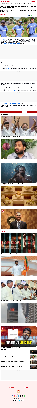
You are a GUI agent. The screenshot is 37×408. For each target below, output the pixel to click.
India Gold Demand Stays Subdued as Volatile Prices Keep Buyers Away (11, 206)
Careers (28, 384)
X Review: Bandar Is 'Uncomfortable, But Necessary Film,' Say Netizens (11, 253)
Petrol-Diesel (32, 384)
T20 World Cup (5, 39)
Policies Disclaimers (18, 384)
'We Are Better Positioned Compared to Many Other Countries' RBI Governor (12, 230)
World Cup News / (10, 3)
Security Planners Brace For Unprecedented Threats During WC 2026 (11, 351)
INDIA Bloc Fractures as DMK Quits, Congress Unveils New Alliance (10, 136)
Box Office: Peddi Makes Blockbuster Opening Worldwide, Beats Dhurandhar (12, 183)
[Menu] (35, 1)
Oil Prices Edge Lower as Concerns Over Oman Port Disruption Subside (12, 366)
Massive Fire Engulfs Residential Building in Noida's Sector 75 (9, 323)
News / (1, 3)
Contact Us (5, 384)
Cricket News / (6, 3)
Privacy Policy (10, 384)
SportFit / (3, 3)
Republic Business (3, 231)
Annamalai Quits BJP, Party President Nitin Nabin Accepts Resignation (11, 347)
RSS (25, 384)
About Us (2, 384)
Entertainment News (3, 184)
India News (2, 137)
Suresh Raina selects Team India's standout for (10, 103)
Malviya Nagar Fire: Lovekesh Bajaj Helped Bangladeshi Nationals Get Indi (12, 361)
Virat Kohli (13, 43)
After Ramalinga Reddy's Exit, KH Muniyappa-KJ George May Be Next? (11, 300)
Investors (23, 384)
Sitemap (14, 384)
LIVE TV (33, 1)
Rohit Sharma (18, 43)
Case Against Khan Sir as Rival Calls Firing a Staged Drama (9, 159)
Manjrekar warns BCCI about (8, 43)
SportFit (1, 15)
